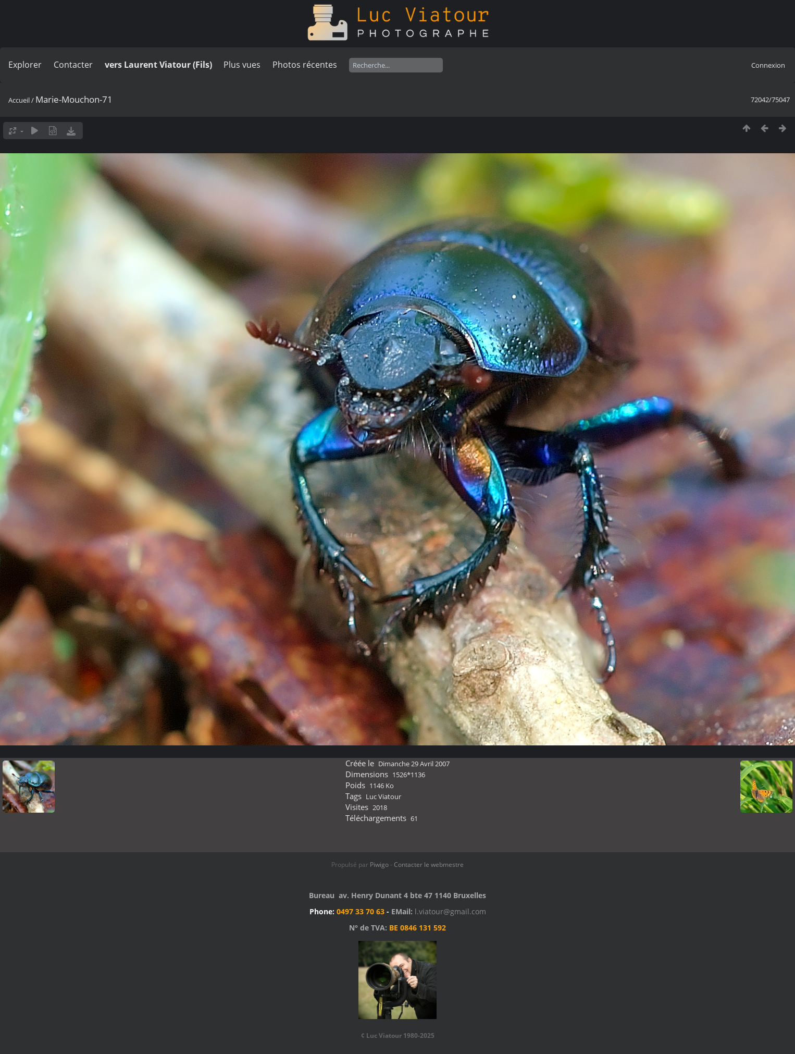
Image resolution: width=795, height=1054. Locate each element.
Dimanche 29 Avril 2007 (414, 763)
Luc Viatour (383, 796)
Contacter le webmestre (429, 864)
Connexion (768, 65)
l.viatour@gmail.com (450, 911)
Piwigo (379, 864)
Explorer (25, 64)
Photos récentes (304, 64)
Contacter (73, 64)
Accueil (19, 100)
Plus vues (241, 64)
